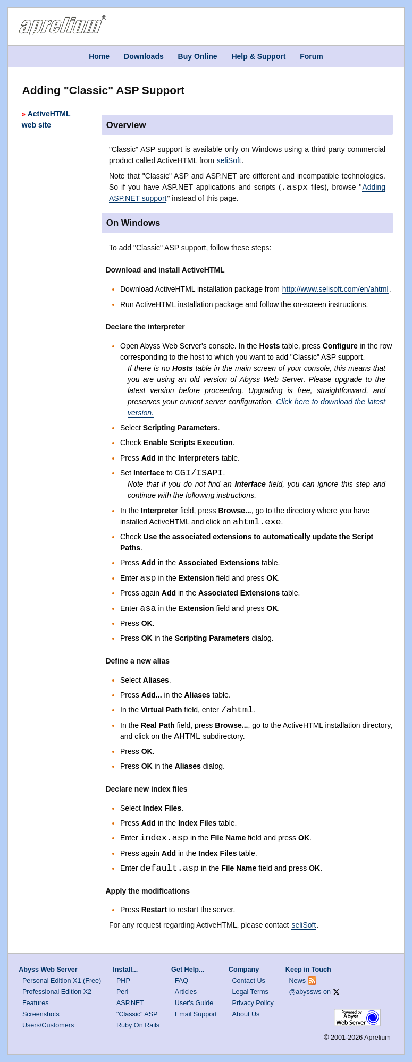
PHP (123, 980)
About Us (246, 1014)
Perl (122, 992)
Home (99, 56)
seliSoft (229, 160)
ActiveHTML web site (46, 119)
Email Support (196, 1014)
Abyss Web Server (48, 969)
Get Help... (187, 969)
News (297, 980)
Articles (186, 992)
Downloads (144, 56)
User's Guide (194, 1003)
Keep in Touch (308, 969)
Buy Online (197, 56)
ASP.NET (130, 1003)
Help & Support (258, 56)
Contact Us (248, 980)
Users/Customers (48, 1025)
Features (35, 1003)
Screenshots (41, 1014)
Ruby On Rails (137, 1025)
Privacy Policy (253, 1003)
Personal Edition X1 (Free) (61, 980)
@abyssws (305, 992)
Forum (311, 56)
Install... (125, 969)
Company (244, 969)
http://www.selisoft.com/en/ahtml (335, 289)
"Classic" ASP (137, 1014)
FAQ (181, 980)
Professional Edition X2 (56, 992)
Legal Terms (250, 992)
